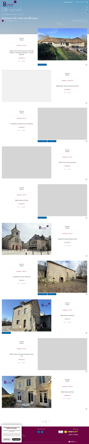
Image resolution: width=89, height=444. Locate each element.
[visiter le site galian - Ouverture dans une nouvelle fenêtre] (73, 434)
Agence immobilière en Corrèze (9, 14)
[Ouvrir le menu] (87, 2)
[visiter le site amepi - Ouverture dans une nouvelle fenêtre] (60, 432)
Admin (48, 442)
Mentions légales (43, 442)
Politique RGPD (56, 442)
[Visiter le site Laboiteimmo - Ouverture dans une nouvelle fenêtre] (73, 442)
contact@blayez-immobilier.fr (17, 434)
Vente (18, 14)
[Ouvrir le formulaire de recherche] (80, 2)
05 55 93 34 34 (14, 433)
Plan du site (38, 442)
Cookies (60, 442)
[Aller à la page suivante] (49, 421)
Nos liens (51, 442)
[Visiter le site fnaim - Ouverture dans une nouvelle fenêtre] (65, 432)
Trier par (73, 20)
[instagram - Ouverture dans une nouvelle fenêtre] (42, 432)
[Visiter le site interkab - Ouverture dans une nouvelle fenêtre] (73, 431)
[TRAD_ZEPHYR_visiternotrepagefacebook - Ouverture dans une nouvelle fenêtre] (38, 432)
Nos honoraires (32, 442)
